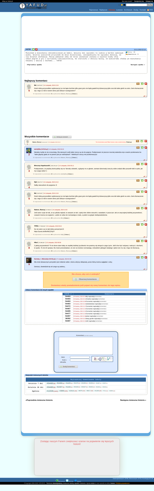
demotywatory (57, 489)
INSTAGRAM (60, 487)
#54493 (84, 389)
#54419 (105, 393)
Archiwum (128, 10)
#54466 (60, 389)
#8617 (89, 397)
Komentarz (84, 338)
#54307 (60, 393)
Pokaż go (129, 144)
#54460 (51, 389)
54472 (67, 311)
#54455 (69, 389)
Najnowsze (93, 10)
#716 (105, 397)
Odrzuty (112, 10)
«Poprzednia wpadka (34, 67)
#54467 (98, 389)
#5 (51, 220)
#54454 (92, 389)
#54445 (98, 393)
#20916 (73, 397)
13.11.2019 (137, 49)
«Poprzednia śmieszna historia (39, 406)
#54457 (105, 389)
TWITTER (69, 487)
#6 (51, 253)
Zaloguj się (149, 1)
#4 (51, 237)
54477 (67, 320)
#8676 (81, 397)
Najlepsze (103, 10)
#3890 (63, 397)
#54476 (77, 389)
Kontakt (143, 10)
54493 (67, 300)
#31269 (98, 397)
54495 (67, 317)
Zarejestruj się (139, 1)
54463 (67, 308)
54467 (67, 314)
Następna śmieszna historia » (133, 406)
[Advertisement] (9, 246)
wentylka (37, 152)
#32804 (112, 397)
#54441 (92, 393)
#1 (51, 96)
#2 (51, 176)
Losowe (119, 10)
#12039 (52, 397)
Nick (63, 363)
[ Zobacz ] (74, 96)
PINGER (77, 487)
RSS (150, 10)
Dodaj (136, 10)
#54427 (84, 393)
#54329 (77, 393)
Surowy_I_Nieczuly (41, 261)
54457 (67, 323)
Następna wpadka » (138, 67)
